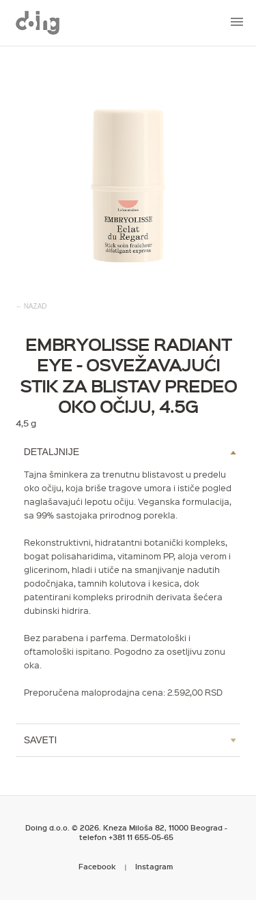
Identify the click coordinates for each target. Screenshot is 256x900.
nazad (35, 306)
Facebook (97, 866)
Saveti (40, 739)
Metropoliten (37, 22)
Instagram (154, 866)
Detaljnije (51, 451)
